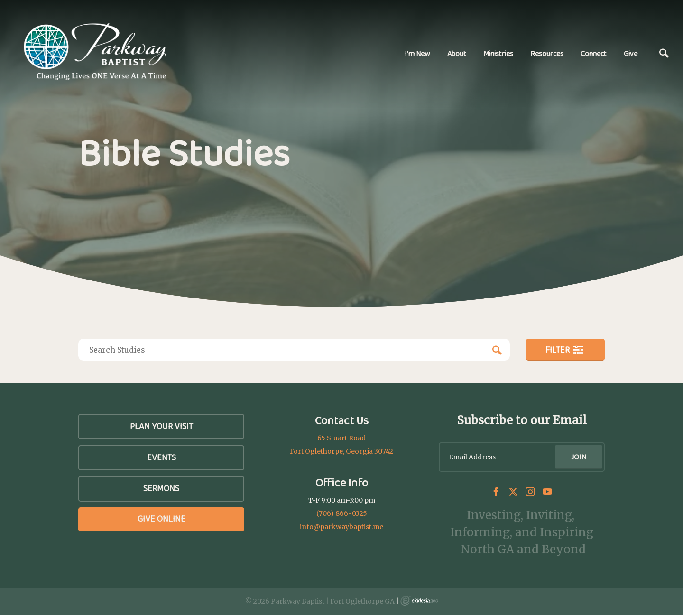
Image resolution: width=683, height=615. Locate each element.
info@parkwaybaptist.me (341, 526)
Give (630, 53)
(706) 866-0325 (341, 513)
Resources (546, 53)
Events (161, 457)
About (456, 53)
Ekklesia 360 (419, 601)
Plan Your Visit (161, 426)
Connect (594, 53)
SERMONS (161, 488)
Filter (564, 350)
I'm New (417, 53)
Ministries (498, 53)
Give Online (161, 518)
